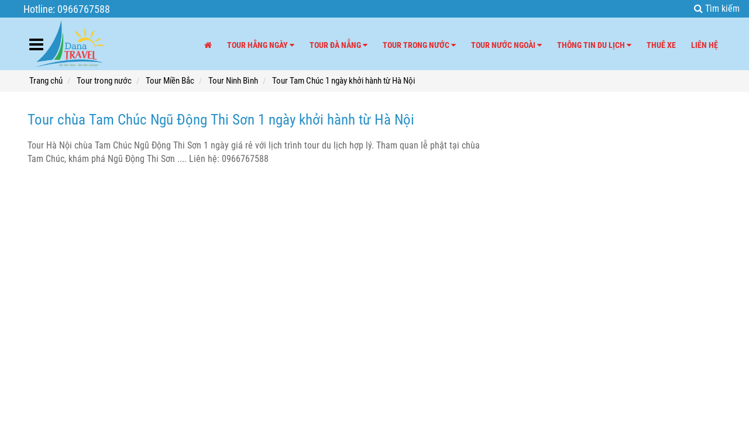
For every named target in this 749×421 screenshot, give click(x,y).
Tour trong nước (419, 45)
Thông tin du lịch (594, 45)
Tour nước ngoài (506, 45)
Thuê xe (661, 45)
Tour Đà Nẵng (338, 45)
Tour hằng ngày (260, 45)
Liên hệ (704, 45)
